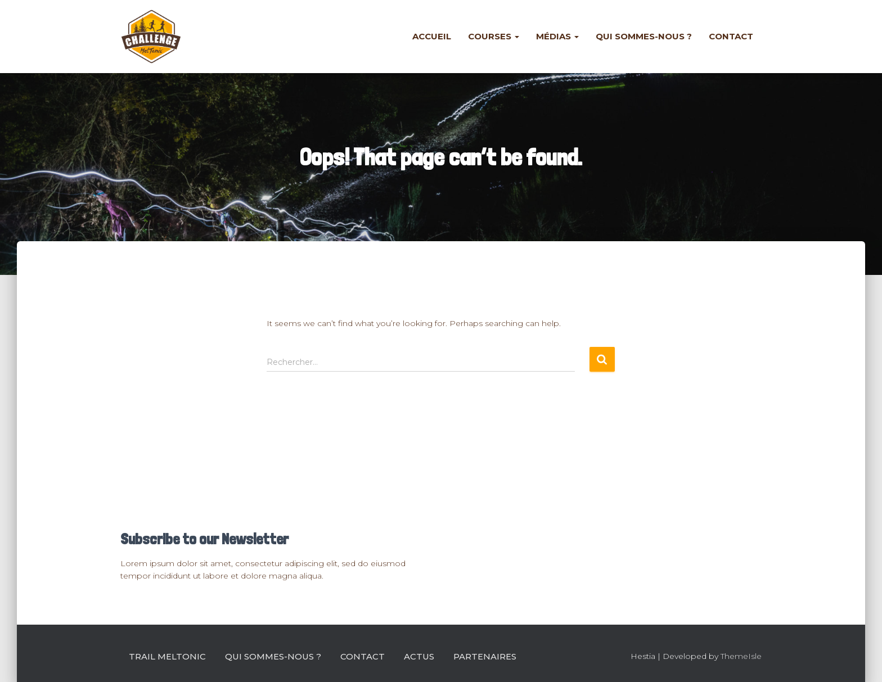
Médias (557, 36)
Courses (493, 36)
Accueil (431, 36)
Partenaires (484, 656)
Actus (419, 656)
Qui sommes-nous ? (644, 36)
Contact (731, 36)
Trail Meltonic (167, 656)
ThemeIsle (741, 656)
